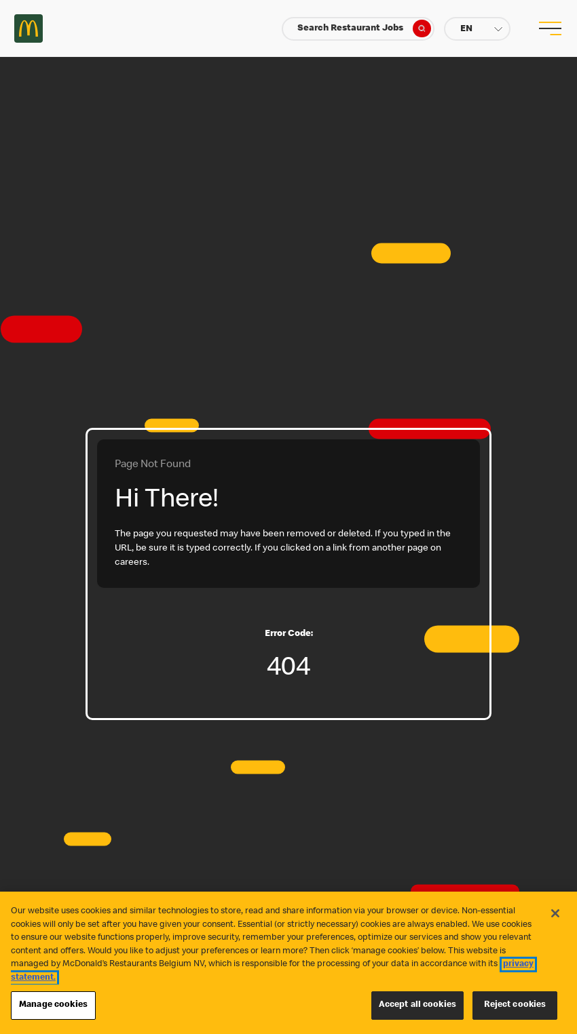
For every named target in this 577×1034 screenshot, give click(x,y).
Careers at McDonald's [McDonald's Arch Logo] (28, 28)
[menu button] (548, 28)
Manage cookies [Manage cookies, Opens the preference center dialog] (53, 1005)
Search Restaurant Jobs (363, 28)
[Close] (555, 913)
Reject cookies (515, 1005)
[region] (288, 963)
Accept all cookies (417, 1005)
